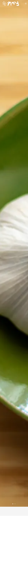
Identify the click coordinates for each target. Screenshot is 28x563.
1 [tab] (12, 504)
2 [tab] (14, 504)
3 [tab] (15, 504)
